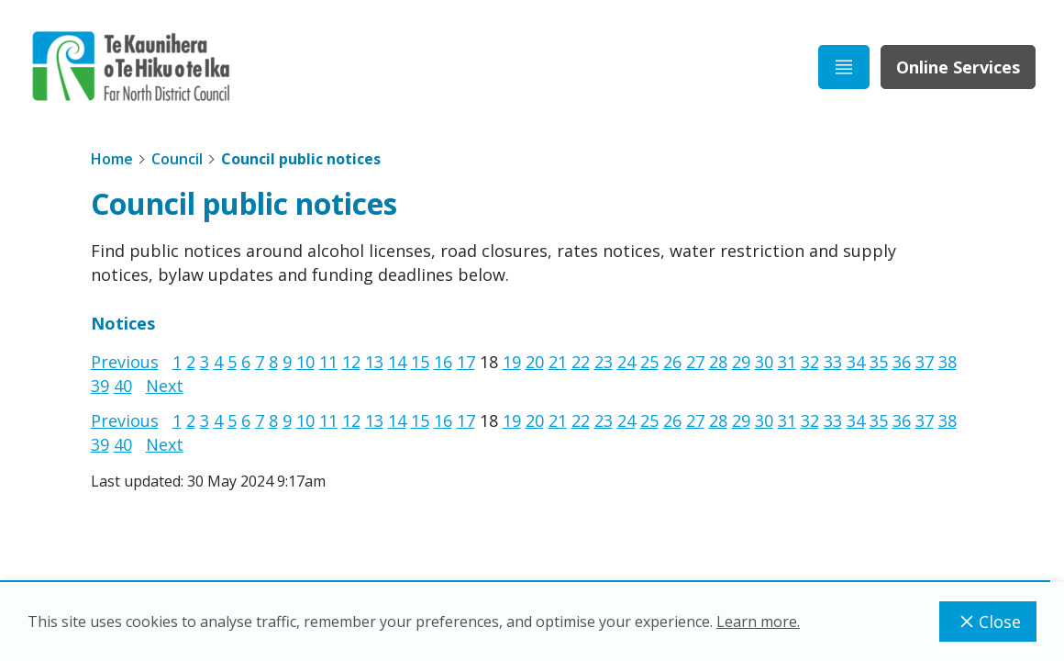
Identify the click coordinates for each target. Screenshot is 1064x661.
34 (856, 362)
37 (924, 362)
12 (351, 362)
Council (177, 158)
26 (672, 362)
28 (718, 362)
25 (649, 362)
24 (626, 362)
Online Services (958, 67)
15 (420, 362)
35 (879, 362)
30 (764, 362)
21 (558, 362)
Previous (125, 362)
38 (947, 362)
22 (580, 362)
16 (443, 362)
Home (112, 158)
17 (466, 362)
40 (123, 386)
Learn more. (758, 621)
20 (535, 362)
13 (374, 362)
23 (603, 362)
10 (305, 362)
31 (787, 362)
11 (328, 362)
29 (741, 362)
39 (100, 386)
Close (988, 621)
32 (810, 362)
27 (695, 362)
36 (901, 362)
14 (397, 362)
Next (164, 386)
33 (833, 362)
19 (512, 362)
